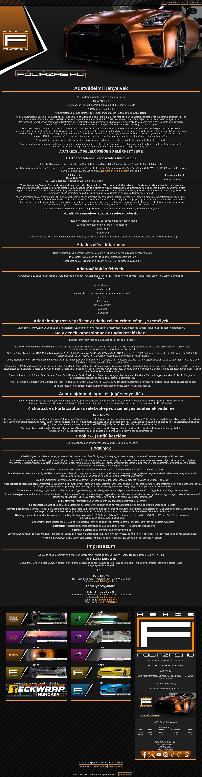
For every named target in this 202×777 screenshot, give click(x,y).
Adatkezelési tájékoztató (93, 766)
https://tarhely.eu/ (106, 597)
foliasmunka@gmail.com (169, 688)
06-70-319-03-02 (180, 346)
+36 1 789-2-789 (190, 360)
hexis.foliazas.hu (85, 505)
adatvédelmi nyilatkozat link (121, 349)
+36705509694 (125, 775)
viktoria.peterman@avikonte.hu (91, 349)
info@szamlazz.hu (111, 356)
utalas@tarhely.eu (91, 362)
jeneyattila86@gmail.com (114, 171)
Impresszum (116, 766)
